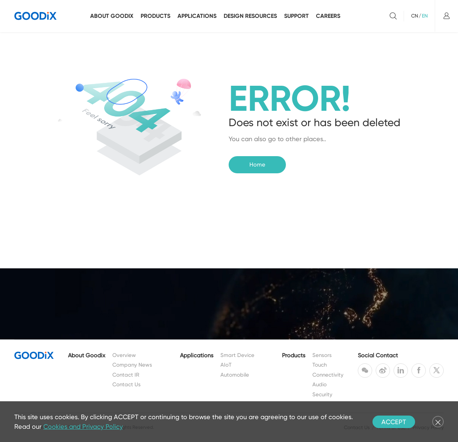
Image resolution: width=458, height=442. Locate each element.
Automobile (234, 375)
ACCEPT (393, 422)
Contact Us (126, 384)
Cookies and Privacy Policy (83, 426)
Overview (124, 355)
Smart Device (237, 355)
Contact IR (125, 375)
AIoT (226, 365)
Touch (319, 365)
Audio (319, 384)
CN (414, 16)
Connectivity (328, 375)
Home (257, 164)
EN (425, 16)
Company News (132, 365)
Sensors (322, 355)
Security (322, 394)
